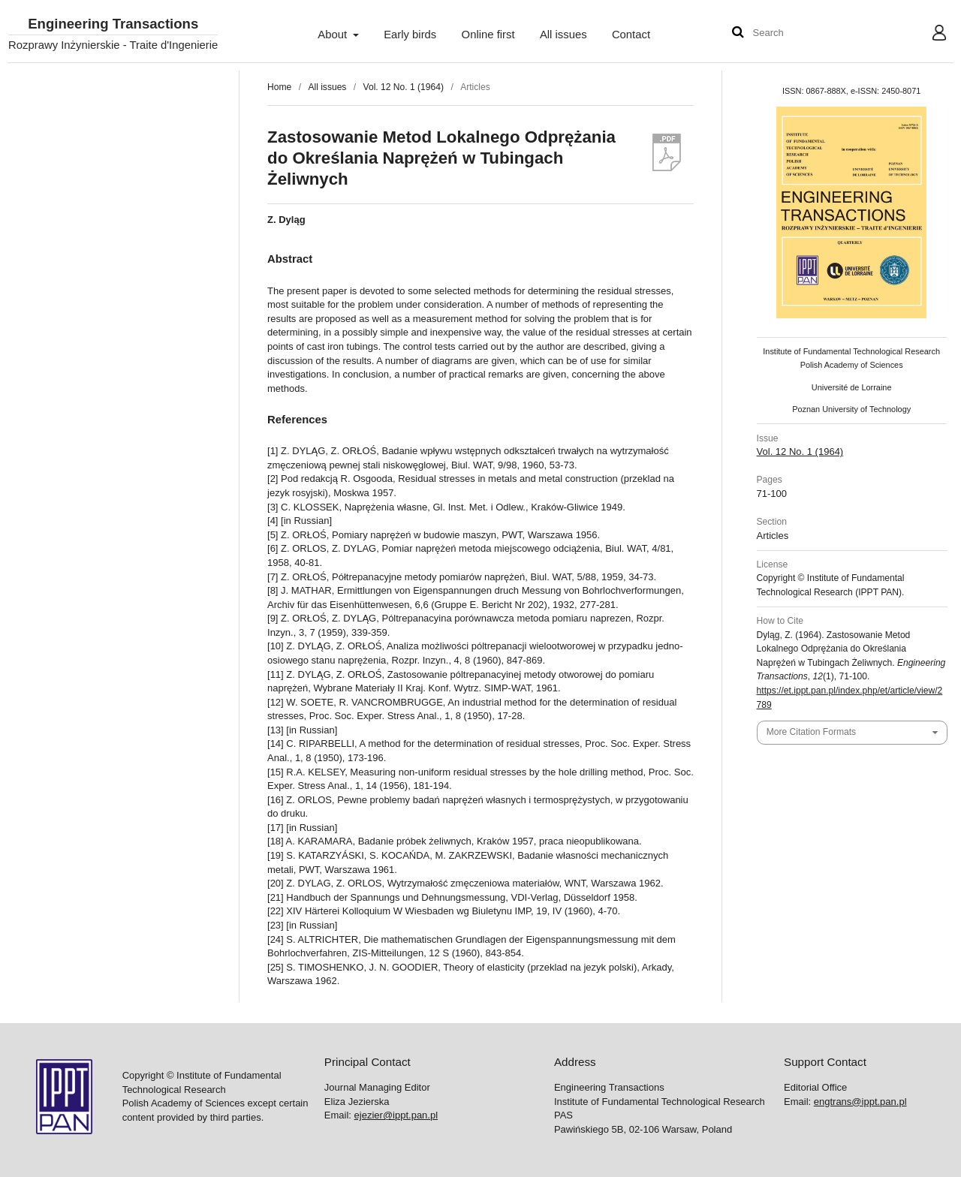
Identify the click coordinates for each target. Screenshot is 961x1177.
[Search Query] (798, 33)
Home (279, 87)
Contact (631, 35)
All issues (563, 35)
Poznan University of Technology (851, 409)
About (334, 35)
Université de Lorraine (852, 387)
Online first (488, 35)
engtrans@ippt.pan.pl (860, 1101)
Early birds (410, 35)
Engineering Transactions (113, 24)
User (927, 34)
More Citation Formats (811, 732)
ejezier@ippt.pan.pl (396, 1115)
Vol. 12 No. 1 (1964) (403, 87)
